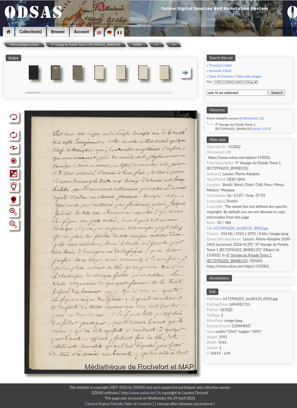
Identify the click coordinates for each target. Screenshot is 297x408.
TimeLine (215, 65)
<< (156, 44)
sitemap (163, 403)
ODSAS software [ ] (125, 392)
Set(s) (228, 65)
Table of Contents (221, 76)
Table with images (248, 76)
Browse (58, 31)
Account (81, 31)
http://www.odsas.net (138, 392)
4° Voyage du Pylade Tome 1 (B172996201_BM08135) (85, 44)
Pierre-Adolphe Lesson (24, 44)
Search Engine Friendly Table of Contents (119, 403)
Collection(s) (30, 31)
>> (173, 44)
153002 (137, 44)
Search (277, 93)
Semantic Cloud (220, 70)
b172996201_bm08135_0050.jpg (241, 228)
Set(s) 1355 (262, 129)
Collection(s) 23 (251, 118)
